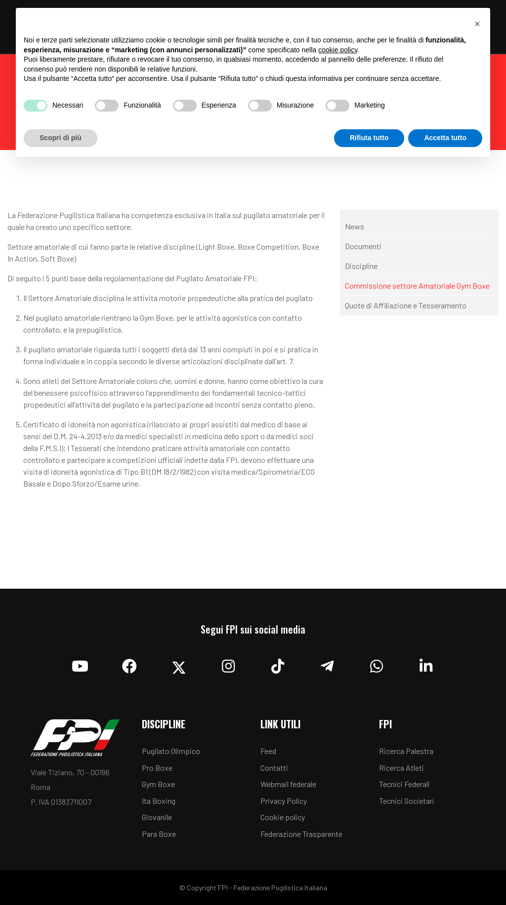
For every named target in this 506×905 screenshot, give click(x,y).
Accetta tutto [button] (445, 138)
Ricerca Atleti (401, 767)
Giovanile (157, 817)
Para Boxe (159, 833)
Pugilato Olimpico (171, 750)
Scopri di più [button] (61, 138)
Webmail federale (288, 784)
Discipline (361, 265)
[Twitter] (179, 664)
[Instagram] (228, 664)
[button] (477, 24)
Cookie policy (282, 817)
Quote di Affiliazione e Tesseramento (405, 305)
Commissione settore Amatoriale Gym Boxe (417, 285)
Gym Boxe (158, 784)
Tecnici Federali (404, 784)
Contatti (274, 767)
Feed (268, 750)
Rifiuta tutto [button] (369, 138)
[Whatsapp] (376, 664)
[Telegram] (327, 664)
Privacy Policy (283, 800)
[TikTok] (278, 664)
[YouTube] (80, 664)
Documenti (363, 246)
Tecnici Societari (406, 800)
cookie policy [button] (337, 50)
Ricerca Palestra (406, 750)
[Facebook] (129, 664)
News (354, 226)
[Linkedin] (426, 664)
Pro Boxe (157, 767)
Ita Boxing (158, 800)
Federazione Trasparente (301, 833)
